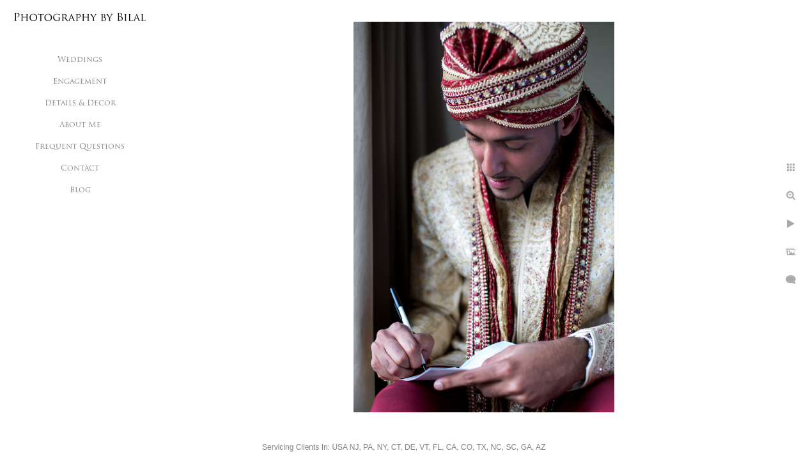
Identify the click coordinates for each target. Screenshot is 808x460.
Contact (80, 168)
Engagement (80, 82)
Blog (80, 190)
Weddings (80, 60)
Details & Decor (80, 103)
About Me (80, 125)
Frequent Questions (80, 147)
